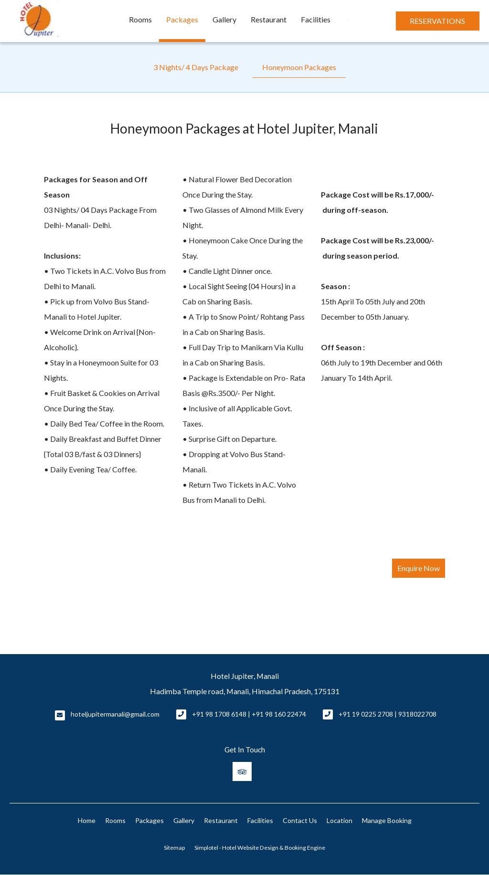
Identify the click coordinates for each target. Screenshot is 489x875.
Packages (182, 19)
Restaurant (269, 19)
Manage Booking (387, 820)
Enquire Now (418, 568)
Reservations (437, 20)
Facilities (315, 19)
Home (87, 820)
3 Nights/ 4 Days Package (195, 67)
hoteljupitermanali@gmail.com (115, 714)
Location (339, 820)
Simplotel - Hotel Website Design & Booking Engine (259, 847)
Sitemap (174, 847)
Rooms (140, 19)
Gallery (224, 19)
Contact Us (300, 820)
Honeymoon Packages (299, 67)
